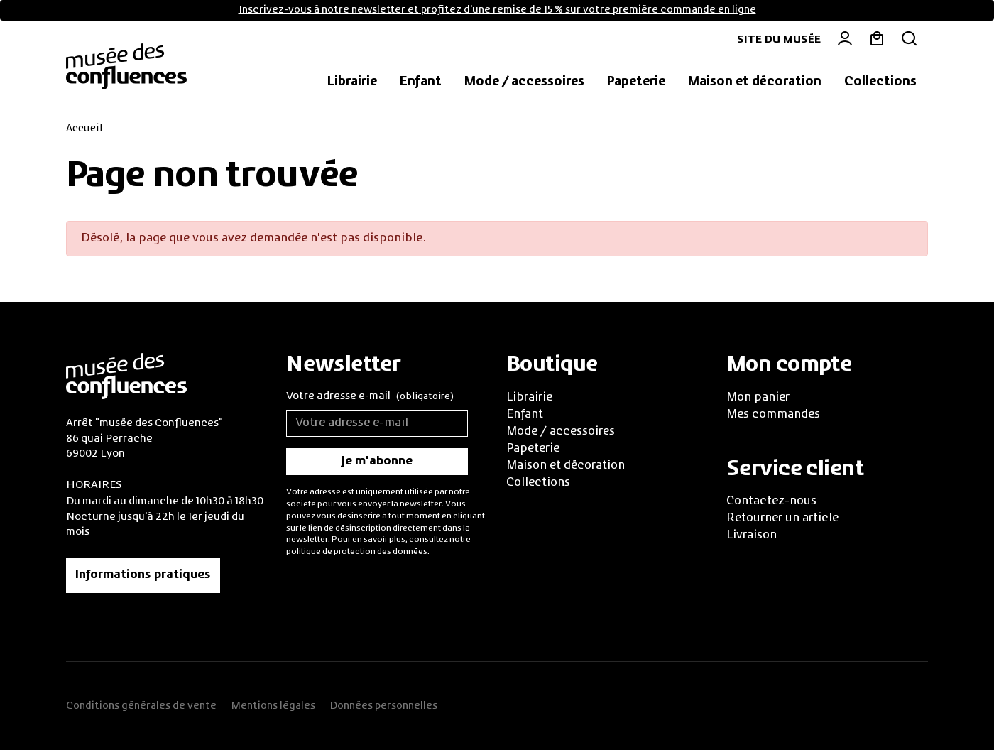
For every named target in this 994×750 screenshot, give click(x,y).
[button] (352, 82)
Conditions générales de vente (141, 706)
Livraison (751, 535)
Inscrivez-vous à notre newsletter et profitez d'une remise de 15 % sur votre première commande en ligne (497, 10)
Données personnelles (383, 706)
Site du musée (779, 40)
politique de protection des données (356, 551)
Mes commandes (773, 414)
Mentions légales (273, 706)
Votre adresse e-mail (370, 397)
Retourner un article (782, 518)
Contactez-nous (771, 501)
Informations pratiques (143, 575)
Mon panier (758, 397)
